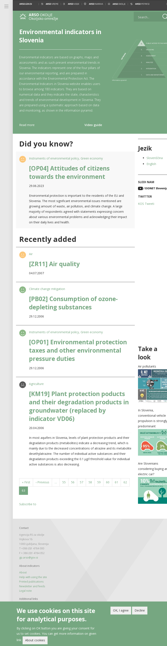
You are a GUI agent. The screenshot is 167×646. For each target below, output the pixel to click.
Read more (27, 130)
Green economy (91, 164)
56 (74, 487)
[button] (160, 4)
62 (25, 495)
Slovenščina (149, 163)
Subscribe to (27, 509)
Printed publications (31, 585)
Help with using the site (33, 580)
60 (109, 487)
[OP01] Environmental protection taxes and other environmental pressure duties (74, 355)
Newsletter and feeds (32, 589)
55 (65, 487)
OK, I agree (121, 610)
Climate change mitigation (47, 294)
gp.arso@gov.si (28, 561)
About (23, 575)
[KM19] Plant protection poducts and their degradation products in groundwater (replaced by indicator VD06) (77, 411)
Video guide (89, 130)
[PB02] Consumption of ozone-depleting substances (73, 308)
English (146, 169)
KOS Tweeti (140, 209)
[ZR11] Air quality (54, 269)
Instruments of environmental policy (53, 164)
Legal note (25, 594)
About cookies (35, 640)
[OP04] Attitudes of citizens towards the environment (69, 177)
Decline (140, 610)
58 (92, 487)
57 (83, 487)
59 (100, 487)
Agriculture (36, 389)
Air (30, 259)
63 (33, 496)
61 (118, 487)
